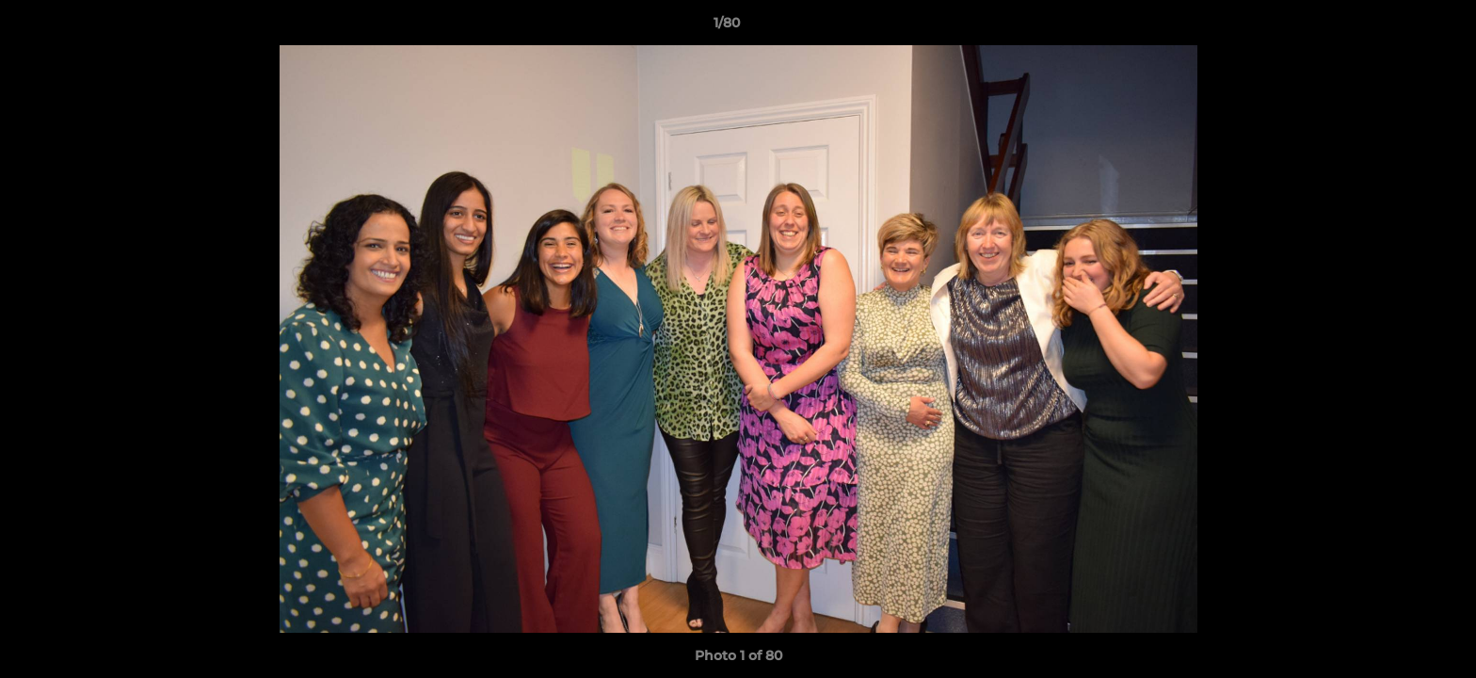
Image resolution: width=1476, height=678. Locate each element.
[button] (1397, 27)
